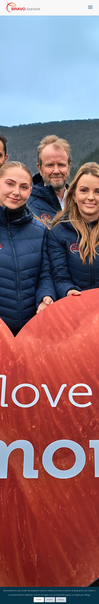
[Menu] (89, 7)
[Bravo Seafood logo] (23, 7)
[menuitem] (89, 7)
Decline (50, 600)
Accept (38, 600)
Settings (61, 600)
